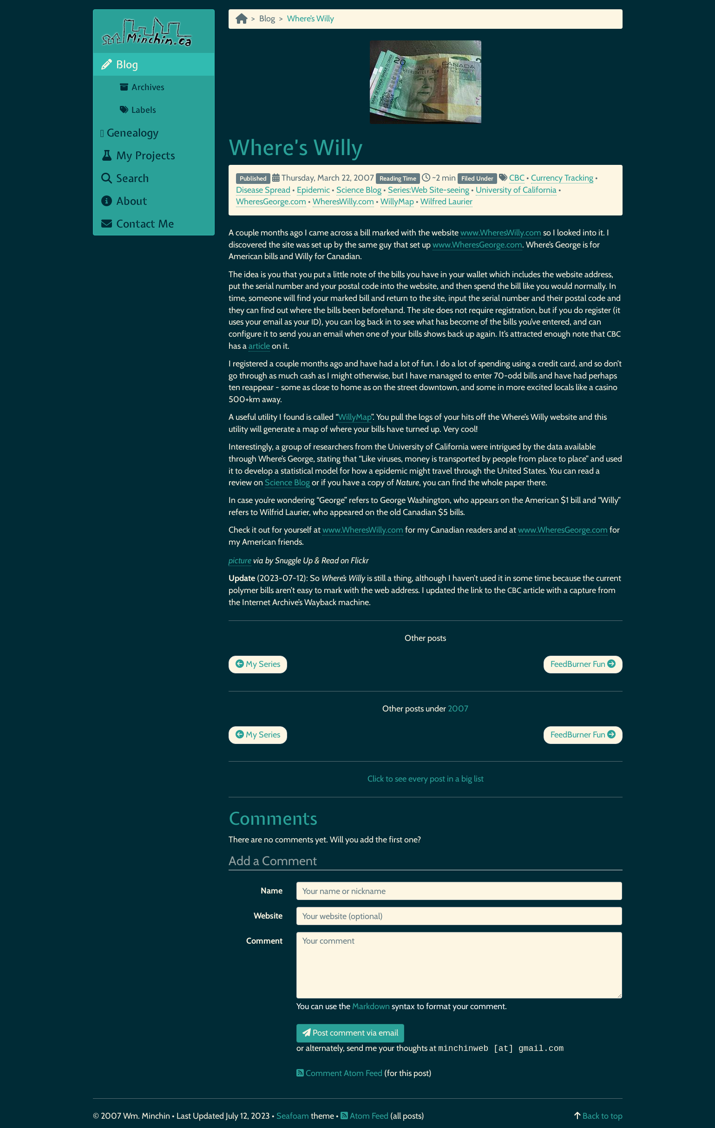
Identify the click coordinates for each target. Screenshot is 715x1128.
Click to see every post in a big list (425, 779)
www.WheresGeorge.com (477, 245)
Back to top (603, 1116)
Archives (142, 87)
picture (240, 560)
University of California (516, 190)
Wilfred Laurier (446, 201)
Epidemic (313, 190)
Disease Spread (263, 190)
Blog (119, 64)
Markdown (371, 1006)
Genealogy (129, 132)
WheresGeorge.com (271, 201)
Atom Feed (364, 1116)
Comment (264, 941)
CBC (517, 178)
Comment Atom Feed (340, 1073)
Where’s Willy (296, 147)
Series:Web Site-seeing (428, 190)
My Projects (138, 155)
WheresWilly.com (343, 201)
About (124, 201)
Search (125, 178)
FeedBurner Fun (583, 664)
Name (271, 891)
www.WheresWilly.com (500, 233)
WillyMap (397, 201)
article (259, 346)
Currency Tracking (562, 178)
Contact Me (137, 223)
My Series (258, 664)
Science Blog (358, 190)
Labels (138, 110)
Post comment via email (350, 1033)
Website (268, 916)
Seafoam (293, 1116)
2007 (458, 709)
